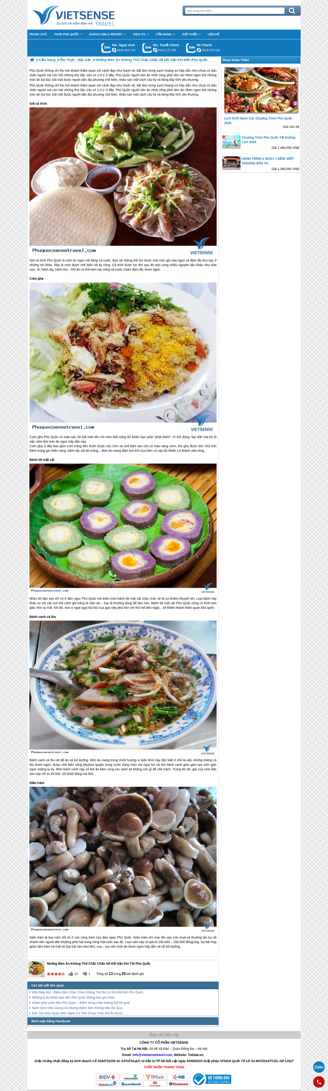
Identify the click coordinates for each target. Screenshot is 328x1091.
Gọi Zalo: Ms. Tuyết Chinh (147, 48)
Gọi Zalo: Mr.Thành (191, 48)
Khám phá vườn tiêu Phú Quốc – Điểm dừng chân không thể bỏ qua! (81, 1003)
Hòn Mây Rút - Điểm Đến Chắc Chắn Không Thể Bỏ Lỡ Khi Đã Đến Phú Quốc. (88, 992)
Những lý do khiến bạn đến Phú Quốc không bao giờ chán (73, 997)
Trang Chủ (84, 15)
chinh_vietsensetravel (155, 50)
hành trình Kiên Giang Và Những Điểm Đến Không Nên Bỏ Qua (77, 1008)
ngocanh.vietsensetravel (114, 50)
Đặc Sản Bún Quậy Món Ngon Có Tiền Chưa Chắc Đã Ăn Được (77, 1013)
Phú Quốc (36, 85)
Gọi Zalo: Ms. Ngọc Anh (106, 48)
